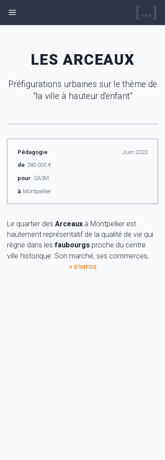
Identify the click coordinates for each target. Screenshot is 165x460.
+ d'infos (82, 266)
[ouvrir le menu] (12, 12)
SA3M (41, 177)
